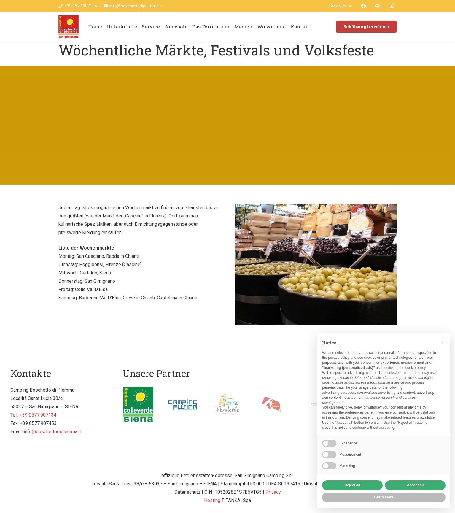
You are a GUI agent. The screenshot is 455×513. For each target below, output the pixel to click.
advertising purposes (338, 392)
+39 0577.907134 (38, 415)
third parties (411, 373)
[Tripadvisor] (377, 6)
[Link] (68, 27)
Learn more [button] (383, 497)
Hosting (212, 500)
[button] (442, 343)
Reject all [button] (352, 485)
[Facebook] (363, 6)
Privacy (273, 492)
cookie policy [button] (415, 368)
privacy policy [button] (338, 357)
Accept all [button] (415, 485)
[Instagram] (392, 6)
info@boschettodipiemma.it (52, 431)
